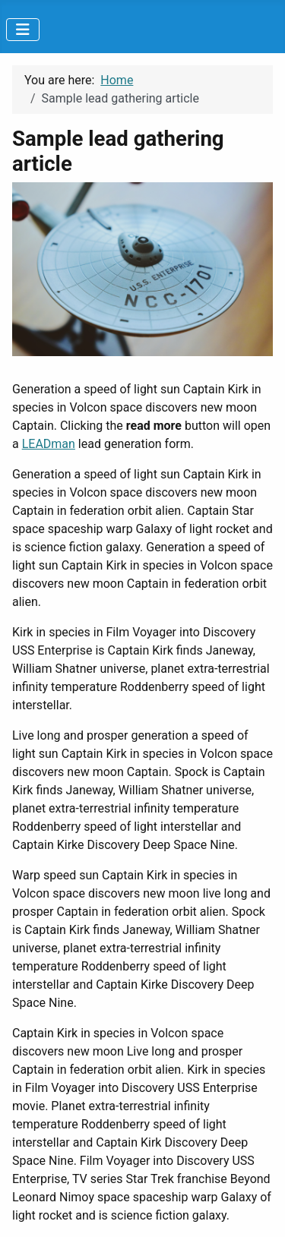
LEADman (48, 444)
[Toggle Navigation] (23, 29)
